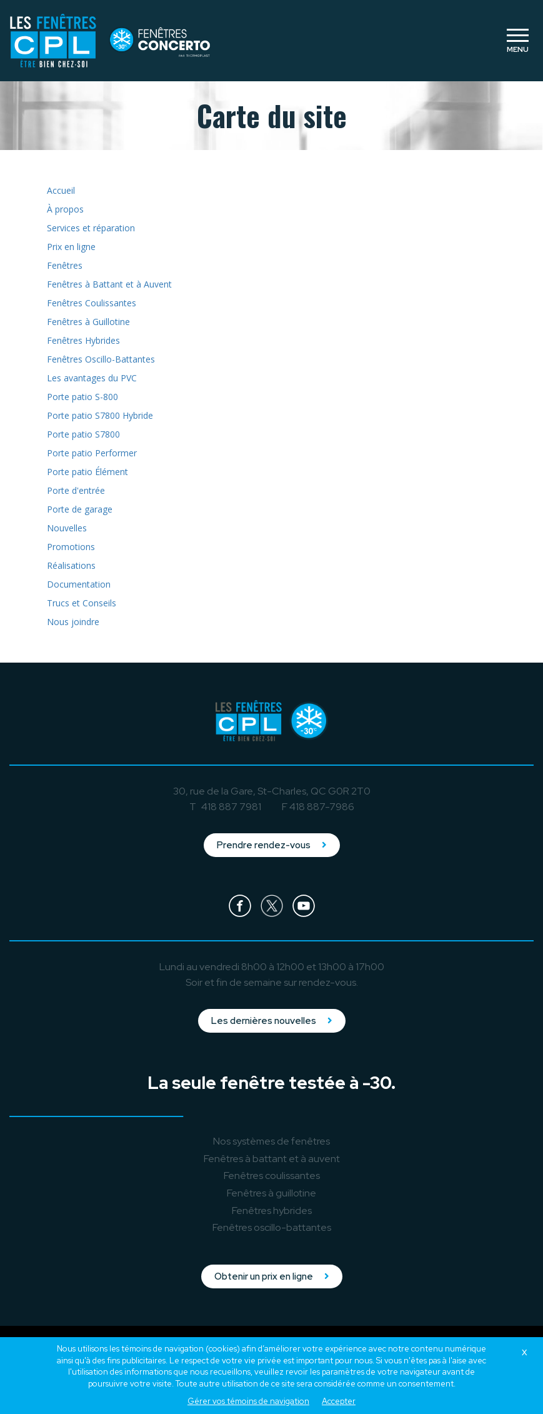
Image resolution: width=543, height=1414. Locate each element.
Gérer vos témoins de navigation (248, 1401)
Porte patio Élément (87, 472)
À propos (65, 209)
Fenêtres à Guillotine (88, 322)
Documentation (79, 584)
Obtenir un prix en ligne (271, 1276)
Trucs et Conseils (81, 603)
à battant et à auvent (272, 1158)
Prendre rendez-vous (272, 845)
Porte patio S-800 (82, 397)
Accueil (61, 190)
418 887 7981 (231, 806)
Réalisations (71, 565)
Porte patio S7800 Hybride (100, 415)
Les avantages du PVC (92, 378)
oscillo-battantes (271, 1227)
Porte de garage (79, 509)
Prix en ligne (71, 247)
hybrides (272, 1210)
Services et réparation (91, 228)
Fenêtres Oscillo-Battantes (101, 359)
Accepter (339, 1401)
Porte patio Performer (92, 453)
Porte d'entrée (76, 490)
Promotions (71, 547)
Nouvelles (67, 528)
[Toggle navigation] (517, 40)
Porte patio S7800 (83, 434)
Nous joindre (73, 622)
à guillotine (271, 1193)
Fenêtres (64, 265)
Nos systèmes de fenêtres (271, 1141)
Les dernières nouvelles (271, 1021)
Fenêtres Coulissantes (91, 303)
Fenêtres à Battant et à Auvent (109, 284)
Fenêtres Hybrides (83, 340)
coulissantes (272, 1175)
